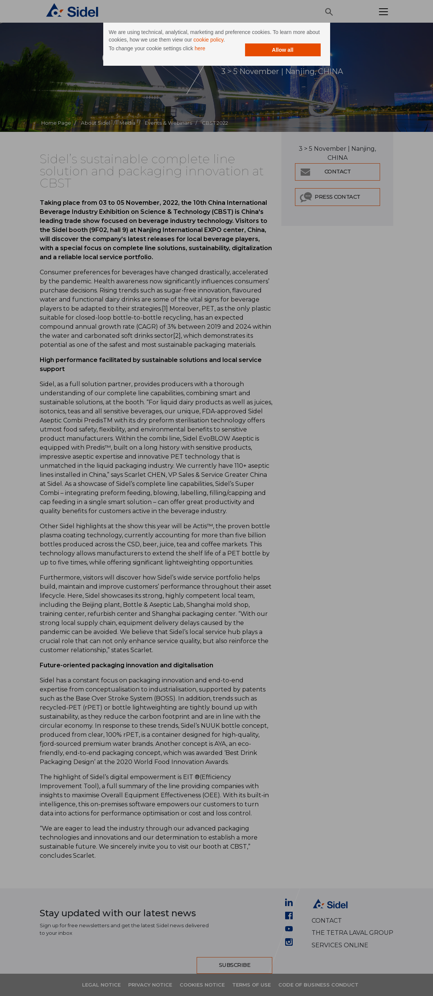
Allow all (282, 50)
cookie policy (208, 40)
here (200, 48)
